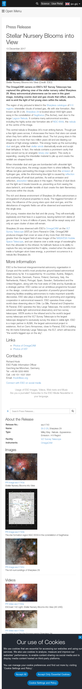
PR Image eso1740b (14, 532)
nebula (72, 121)
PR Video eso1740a (14, 604)
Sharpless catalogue (57, 105)
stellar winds (37, 146)
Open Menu (12, 11)
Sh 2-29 (44, 428)
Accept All (21, 674)
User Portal (57, 3)
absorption (22, 180)
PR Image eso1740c (14, 567)
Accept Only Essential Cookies (54, 674)
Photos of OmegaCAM (24, 345)
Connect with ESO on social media (23, 382)
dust (8, 146)
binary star (44, 152)
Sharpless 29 (32, 111)
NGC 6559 (58, 121)
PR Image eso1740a (14, 482)
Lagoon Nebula (20, 118)
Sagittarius (39, 115)
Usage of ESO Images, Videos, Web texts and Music (41, 389)
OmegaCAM (52, 228)
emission (66, 171)
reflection (69, 174)
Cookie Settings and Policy (43, 682)
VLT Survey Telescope (51, 439)
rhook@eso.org (20, 377)
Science (45, 3)
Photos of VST (20, 349)
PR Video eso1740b (14, 630)
